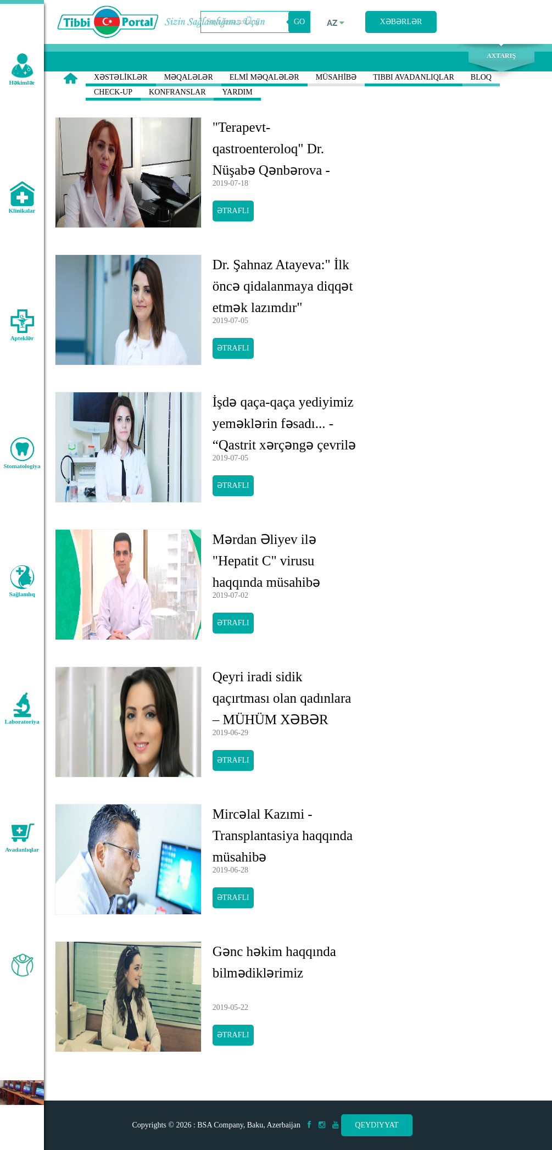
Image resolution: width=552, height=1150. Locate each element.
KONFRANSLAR (177, 94)
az (335, 23)
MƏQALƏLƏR (188, 79)
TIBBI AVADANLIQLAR (413, 79)
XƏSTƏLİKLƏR (121, 79)
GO (299, 22)
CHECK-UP (113, 94)
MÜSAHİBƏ (336, 79)
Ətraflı (233, 211)
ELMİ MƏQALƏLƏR (264, 79)
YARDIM (237, 94)
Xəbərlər (401, 22)
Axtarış (501, 55)
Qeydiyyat (376, 1125)
